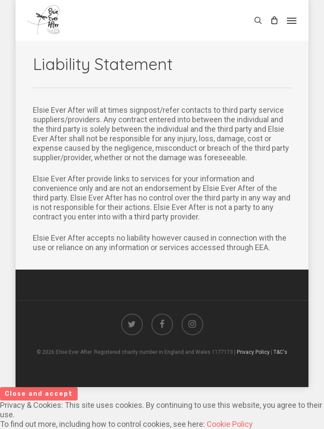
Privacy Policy (253, 352)
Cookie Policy (230, 424)
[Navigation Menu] (291, 20)
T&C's (280, 352)
